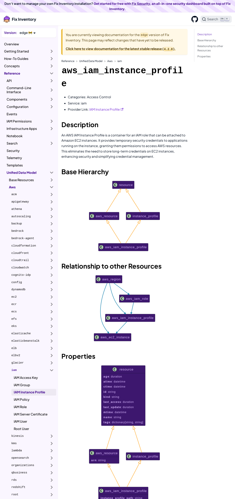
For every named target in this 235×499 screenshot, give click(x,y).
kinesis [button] (17, 436)
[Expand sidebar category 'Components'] (51, 99)
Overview (11, 44)
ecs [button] (14, 311)
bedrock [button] (17, 231)
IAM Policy (21, 399)
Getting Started (16, 51)
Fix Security (141, 4)
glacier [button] (17, 363)
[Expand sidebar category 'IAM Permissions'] (51, 121)
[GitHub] (193, 19)
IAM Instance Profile (29, 392)
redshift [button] (18, 487)
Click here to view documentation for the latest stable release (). (121, 49)
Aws (12, 187)
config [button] (16, 282)
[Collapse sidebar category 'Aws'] (51, 187)
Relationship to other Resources (210, 48)
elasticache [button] (21, 333)
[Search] (216, 19)
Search (12, 143)
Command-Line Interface (19, 90)
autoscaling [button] (21, 216)
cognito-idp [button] (21, 275)
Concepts (12, 66)
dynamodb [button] (18, 289)
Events (12, 114)
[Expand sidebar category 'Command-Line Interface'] (51, 90)
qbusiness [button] (19, 472)
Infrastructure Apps (22, 129)
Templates (15, 165)
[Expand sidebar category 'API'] (51, 80)
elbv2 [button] (15, 355)
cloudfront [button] (20, 253)
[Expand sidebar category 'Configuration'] (51, 106)
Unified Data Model (21, 173)
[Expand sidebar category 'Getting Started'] (51, 51)
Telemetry (14, 158)
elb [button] (14, 348)
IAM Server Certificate (30, 414)
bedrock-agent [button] (22, 238)
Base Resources (21, 180)
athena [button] (16, 209)
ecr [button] (14, 304)
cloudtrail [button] (20, 260)
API (9, 81)
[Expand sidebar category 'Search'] (51, 143)
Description (204, 34)
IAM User (20, 421)
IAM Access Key (26, 378)
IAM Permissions (19, 121)
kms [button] (14, 443)
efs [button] (14, 319)
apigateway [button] (20, 201)
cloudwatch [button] (20, 267)
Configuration (17, 107)
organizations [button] (22, 465)
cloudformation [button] (23, 245)
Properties (204, 56)
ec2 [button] (14, 297)
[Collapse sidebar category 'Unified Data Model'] (51, 172)
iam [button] (14, 370)
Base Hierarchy (206, 40)
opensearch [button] (20, 458)
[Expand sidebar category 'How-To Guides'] (51, 58)
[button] (28, 33)
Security (13, 151)
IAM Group (22, 385)
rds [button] (14, 480)
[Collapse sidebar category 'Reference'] (51, 73)
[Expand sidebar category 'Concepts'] (51, 66)
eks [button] (14, 326)
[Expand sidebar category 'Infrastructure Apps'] (51, 128)
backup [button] (16, 223)
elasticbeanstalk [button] (25, 341)
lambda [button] (16, 450)
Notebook (14, 136)
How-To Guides (16, 59)
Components (17, 99)
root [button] (14, 494)
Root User (21, 429)
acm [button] (14, 194)
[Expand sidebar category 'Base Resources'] (51, 180)
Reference (12, 73)
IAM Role (20, 407)
